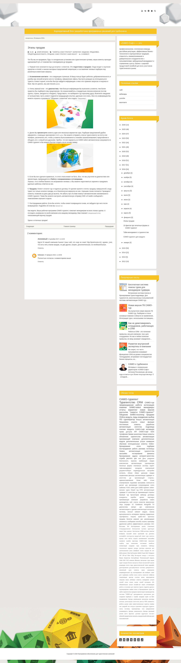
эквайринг (136, 550)
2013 (123, 257)
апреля (126, 208)
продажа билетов (125, 519)
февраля (127, 217)
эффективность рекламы (141, 524)
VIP (120, 555)
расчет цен (123, 485)
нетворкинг (135, 514)
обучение (122, 444)
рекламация (133, 485)
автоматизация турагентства (141, 451)
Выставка (122, 526)
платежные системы (140, 466)
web (139, 458)
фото (125, 613)
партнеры (151, 497)
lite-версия (138, 555)
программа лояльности (146, 483)
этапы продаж (144, 550)
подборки (150, 446)
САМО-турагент (61, 54)
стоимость (144, 545)
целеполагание (123, 550)
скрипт (152, 466)
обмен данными (141, 473)
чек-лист (151, 613)
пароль (141, 587)
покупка (133, 517)
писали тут (59, 206)
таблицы (151, 545)
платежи (122, 429)
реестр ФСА (143, 601)
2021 (123, 147)
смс (120, 606)
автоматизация (148, 420)
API (135, 432)
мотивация (150, 429)
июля (126, 195)
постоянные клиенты (129, 424)
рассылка (123, 412)
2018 (123, 160)
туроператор (129, 419)
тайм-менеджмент (125, 468)
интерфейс (122, 536)
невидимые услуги (148, 579)
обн (153, 582)
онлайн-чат (137, 584)
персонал (151, 541)
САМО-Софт (143, 432)
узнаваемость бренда (126, 611)
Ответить (41, 248)
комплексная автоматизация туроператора (136, 463)
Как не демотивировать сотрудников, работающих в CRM (141, 326)
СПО (141, 490)
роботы (121, 604)
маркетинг (77, 52)
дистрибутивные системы (137, 567)
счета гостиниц (124, 609)
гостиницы (150, 449)
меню (142, 577)
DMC (152, 524)
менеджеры (149, 407)
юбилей (121, 616)
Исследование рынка (138, 526)
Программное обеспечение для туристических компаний (96, 654)
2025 (123, 129)
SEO (147, 553)
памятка (136, 587)
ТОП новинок (130, 560)
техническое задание (126, 548)
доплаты (151, 533)
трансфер (151, 521)
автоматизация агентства (130, 427)
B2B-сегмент (123, 553)
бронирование (124, 456)
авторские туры (145, 560)
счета (152, 485)
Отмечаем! (151, 526)
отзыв (152, 480)
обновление (123, 436)
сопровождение (143, 485)
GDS (152, 432)
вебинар (143, 495)
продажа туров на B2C (146, 596)
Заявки (130, 434)
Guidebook (138, 504)
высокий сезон (131, 533)
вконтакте (123, 102)
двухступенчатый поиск (141, 565)
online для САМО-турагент (140, 487)
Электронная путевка (139, 529)
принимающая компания (128, 500)
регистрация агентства (132, 601)
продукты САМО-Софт (136, 429)
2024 (123, 134)
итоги (139, 446)
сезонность (123, 521)
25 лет (152, 550)
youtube (122, 98)
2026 (123, 125)
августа (126, 191)
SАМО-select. (59, 135)
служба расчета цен (128, 458)
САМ (120, 560)
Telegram (151, 553)
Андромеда (150, 427)
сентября (127, 186)
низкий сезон (123, 582)
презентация (141, 592)
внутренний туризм (148, 562)
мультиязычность (125, 514)
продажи (50, 54)
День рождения (148, 458)
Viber (128, 555)
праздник (134, 592)
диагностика (123, 507)
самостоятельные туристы (141, 604)
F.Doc (128, 487)
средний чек (126, 606)
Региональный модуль (147, 558)
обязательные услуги (126, 584)
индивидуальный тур (125, 572)
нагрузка (122, 579)
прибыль (151, 543)
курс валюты (150, 536)
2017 (123, 165)
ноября (126, 177)
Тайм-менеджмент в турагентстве (136, 232)
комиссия (145, 575)
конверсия (150, 441)
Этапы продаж (36, 47)
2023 (123, 138)
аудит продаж (123, 562)
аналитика (138, 434)
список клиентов (139, 502)
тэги (143, 609)
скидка (152, 473)
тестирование (137, 453)
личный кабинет (133, 512)
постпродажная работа (128, 449)
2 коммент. (85, 54)
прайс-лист (142, 517)
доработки (150, 424)
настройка (123, 453)
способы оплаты (141, 521)
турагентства (135, 436)
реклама (142, 449)
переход (142, 514)
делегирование (124, 567)
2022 (123, 143)
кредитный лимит (140, 536)
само (130, 604)
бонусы (139, 420)
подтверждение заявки (126, 589)
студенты (151, 606)
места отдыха (133, 538)
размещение (137, 599)
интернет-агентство (147, 456)
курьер (121, 538)
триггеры (141, 548)
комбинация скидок (146, 461)
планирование (124, 483)
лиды (135, 417)
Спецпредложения (125, 529)
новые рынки (133, 582)
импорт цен (136, 507)
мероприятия (150, 577)
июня (126, 200)
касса (135, 575)
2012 (123, 261)
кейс (145, 480)
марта (126, 213)
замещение (150, 570)
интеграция (149, 405)
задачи (134, 456)
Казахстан (127, 558)
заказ (143, 570)
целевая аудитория (141, 613)
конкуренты (123, 497)
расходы (151, 599)
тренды (136, 548)
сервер (152, 604)
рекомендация (149, 519)
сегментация (123, 545)
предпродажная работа (37, 54)
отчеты (122, 410)
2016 (123, 169)
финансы (150, 453)
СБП (124, 560)
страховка (138, 606)
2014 (123, 252)
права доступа (125, 432)
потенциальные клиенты (138, 444)
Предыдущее (109, 226)
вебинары (123, 94)
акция (121, 531)
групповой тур (142, 533)
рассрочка (145, 599)
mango (144, 555)
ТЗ (153, 504)
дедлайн (151, 565)
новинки (123, 407)
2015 (123, 248)
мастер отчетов (134, 577)
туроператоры (136, 609)
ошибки (128, 541)
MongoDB (147, 504)
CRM (140, 402)
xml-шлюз (151, 555)
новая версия (147, 410)
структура (145, 606)
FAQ (128, 553)
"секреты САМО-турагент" (62, 52)
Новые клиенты (148, 434)
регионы (121, 601)
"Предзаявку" (82, 98)
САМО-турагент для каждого (134, 237)
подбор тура (124, 543)
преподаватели (138, 594)
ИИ (128, 526)
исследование (137, 572)
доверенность (150, 567)
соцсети (134, 422)
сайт (121, 90)
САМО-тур (149, 402)
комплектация (142, 509)
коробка (133, 497)
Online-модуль (125, 417)
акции (152, 560)
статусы (132, 606)
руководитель (124, 502)
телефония (123, 434)
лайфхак (151, 575)
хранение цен (149, 548)
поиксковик (134, 543)
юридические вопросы (131, 616)
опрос (143, 584)
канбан (131, 575)
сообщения (131, 521)
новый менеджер (145, 582)
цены (130, 550)
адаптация (151, 529)
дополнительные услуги (135, 441)
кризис (142, 497)
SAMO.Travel (141, 553)
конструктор (130, 536)
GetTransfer (133, 553)
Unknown (41, 255)
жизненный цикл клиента (129, 570)
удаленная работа (125, 524)
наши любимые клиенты (133, 579)
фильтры (132, 475)
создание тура (134, 545)
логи (126, 538)
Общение (85, 52)
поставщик (143, 543)
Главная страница (69, 226)
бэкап (140, 562)
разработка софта (147, 500)
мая (125, 204)
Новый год (134, 490)
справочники (123, 475)
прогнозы (151, 517)
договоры (151, 495)
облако (130, 473)
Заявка (122, 451)
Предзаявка (94, 52)
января (126, 242)
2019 (123, 156)
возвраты (122, 533)
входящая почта (124, 565)
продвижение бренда (126, 599)
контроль (122, 473)
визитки (151, 531)
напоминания (143, 538)
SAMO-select (72, 54)
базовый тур (124, 495)
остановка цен (128, 587)
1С (133, 504)
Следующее (30, 226)
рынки (126, 604)
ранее (58, 84)
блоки (138, 480)
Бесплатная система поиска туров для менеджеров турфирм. (139, 287)
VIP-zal (124, 555)
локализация (123, 577)
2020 (123, 151)
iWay (132, 555)
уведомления (150, 609)
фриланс (131, 613)
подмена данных (149, 587)
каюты (140, 575)
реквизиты (151, 601)
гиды (131, 565)
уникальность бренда (141, 611)
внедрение (143, 417)
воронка (134, 461)
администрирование (126, 480)
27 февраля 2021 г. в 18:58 (53, 255)
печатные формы (125, 466)
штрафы (127, 504)
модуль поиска (148, 512)
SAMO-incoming (137, 415)
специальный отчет (94, 213)
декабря (127, 173)
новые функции (147, 422)
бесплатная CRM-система (141, 531)
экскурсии (138, 468)
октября (127, 182)
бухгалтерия (134, 495)
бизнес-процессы (133, 562)
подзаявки (133, 483)
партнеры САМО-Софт (139, 541)
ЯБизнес (137, 560)
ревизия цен (138, 519)
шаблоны (122, 487)
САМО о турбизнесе (138, 364)
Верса (121, 558)
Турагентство (127, 402)
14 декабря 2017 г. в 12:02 (56, 239)
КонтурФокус (135, 558)
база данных (128, 531)
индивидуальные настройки (143, 470)
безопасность (124, 461)
